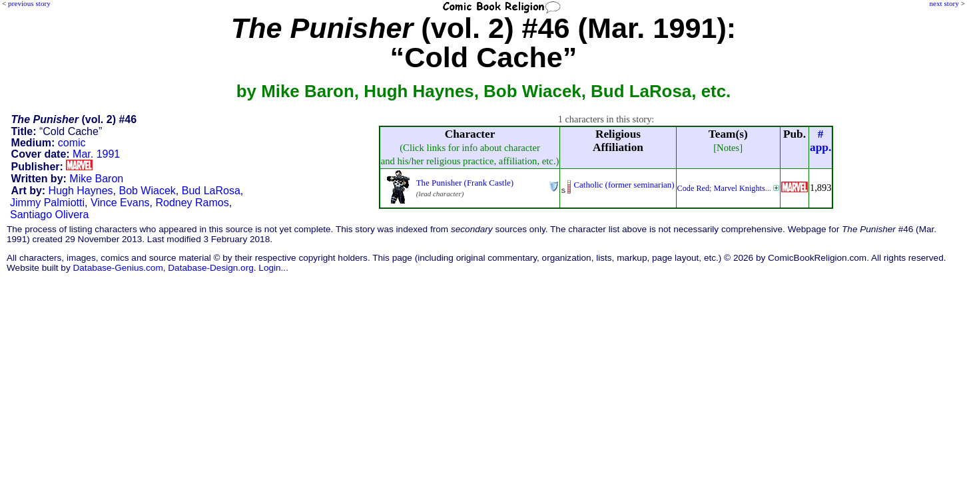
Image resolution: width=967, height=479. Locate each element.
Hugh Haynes (81, 190)
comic (72, 142)
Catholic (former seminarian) (623, 185)
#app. (820, 141)
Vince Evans (120, 202)
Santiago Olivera (49, 214)
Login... (273, 268)
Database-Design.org (210, 268)
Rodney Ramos (191, 202)
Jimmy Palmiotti (47, 202)
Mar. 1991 (96, 154)
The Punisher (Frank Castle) (464, 183)
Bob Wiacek (147, 190)
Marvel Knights (739, 188)
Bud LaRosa (211, 190)
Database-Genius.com (117, 268)
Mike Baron (96, 178)
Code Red (693, 188)
